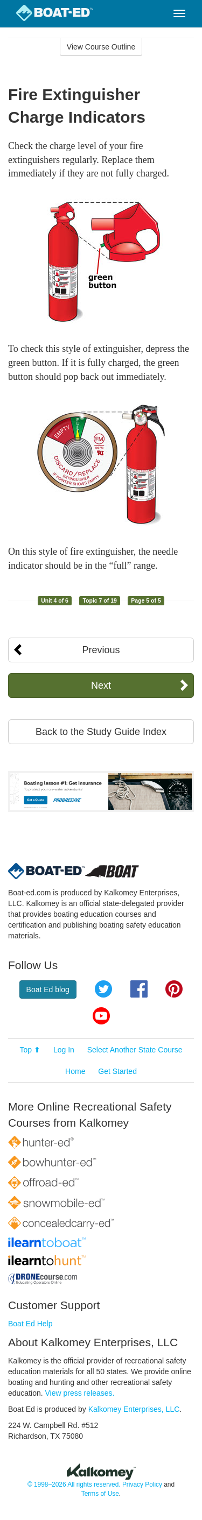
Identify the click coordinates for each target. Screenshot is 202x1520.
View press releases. (80, 1393)
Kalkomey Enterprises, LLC (134, 1409)
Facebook (139, 989)
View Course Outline (101, 47)
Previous (101, 650)
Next (101, 685)
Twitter (103, 989)
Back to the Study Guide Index (101, 731)
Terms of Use (100, 1493)
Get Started (117, 1071)
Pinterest (174, 989)
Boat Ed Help (30, 1323)
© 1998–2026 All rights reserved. (74, 1484)
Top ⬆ (30, 1049)
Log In (63, 1049)
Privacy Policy (142, 1484)
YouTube (101, 1015)
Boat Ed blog (47, 989)
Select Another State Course (135, 1049)
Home (75, 1071)
